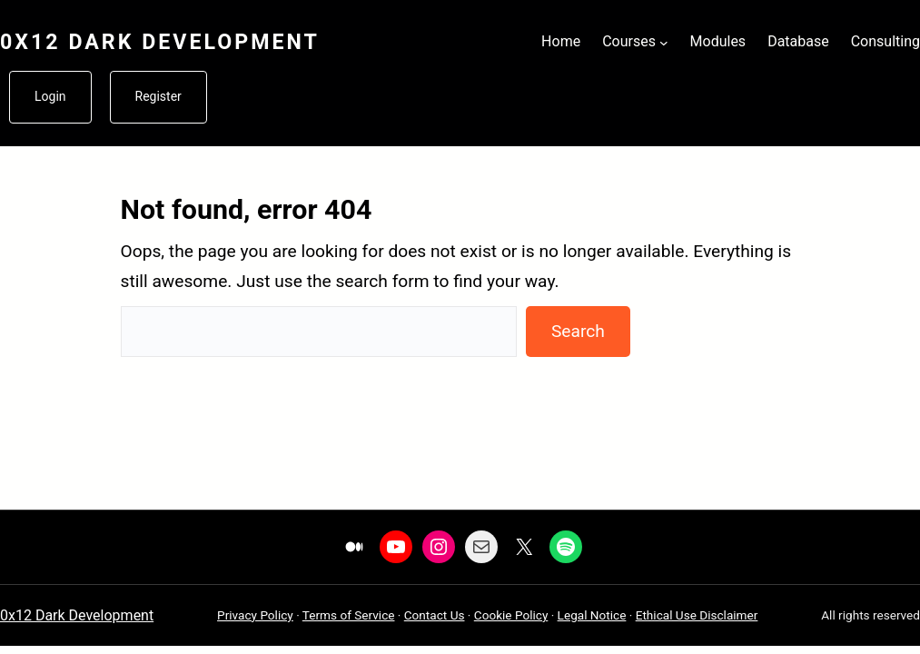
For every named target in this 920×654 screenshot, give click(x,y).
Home (560, 41)
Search (578, 331)
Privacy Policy (255, 615)
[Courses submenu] (663, 41)
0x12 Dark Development (160, 41)
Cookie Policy (511, 615)
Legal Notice (592, 615)
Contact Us (434, 615)
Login (50, 96)
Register (158, 96)
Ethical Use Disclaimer (697, 615)
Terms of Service (348, 615)
